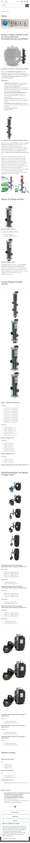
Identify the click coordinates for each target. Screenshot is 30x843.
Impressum (5, 838)
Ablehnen (15, 820)
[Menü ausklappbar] (2, 1)
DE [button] (17, 1)
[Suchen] (13, 5)
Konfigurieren (15, 816)
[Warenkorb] (27, 1)
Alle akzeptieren (15, 812)
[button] (21, 1)
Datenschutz (12, 838)
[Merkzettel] (24, 1)
